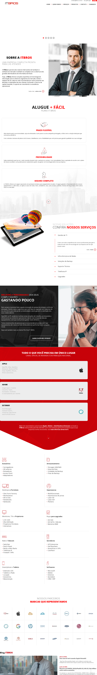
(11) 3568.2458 (87, 0)
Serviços (66, 4)
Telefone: (4, 587)
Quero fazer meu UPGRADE (39, 300)
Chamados (92, 4)
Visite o (89, 538)
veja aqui (72, 671)
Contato (83, 4)
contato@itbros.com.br (75, 0)
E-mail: (3, 578)
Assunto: (3, 595)
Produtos (74, 4)
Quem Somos (57, 4)
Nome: (3, 569)
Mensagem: (5, 604)
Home (48, 4)
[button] (83, 672)
